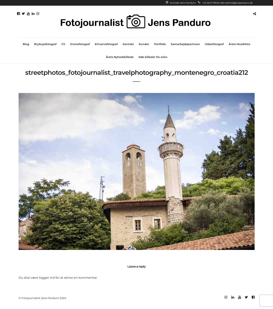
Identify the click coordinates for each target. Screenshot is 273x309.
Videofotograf (214, 44)
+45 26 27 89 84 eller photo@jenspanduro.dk (225, 2)
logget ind (47, 277)
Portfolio (160, 44)
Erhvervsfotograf (106, 44)
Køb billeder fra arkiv (153, 57)
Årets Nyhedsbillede (120, 57)
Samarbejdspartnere (185, 44)
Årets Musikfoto (239, 44)
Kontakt (128, 44)
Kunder (144, 44)
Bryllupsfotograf (45, 44)
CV (63, 44)
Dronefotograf (80, 44)
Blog (26, 44)
